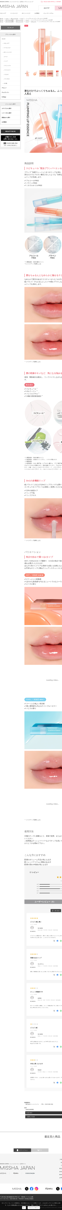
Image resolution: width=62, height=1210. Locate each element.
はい (24, 1207)
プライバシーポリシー (34, 1207)
